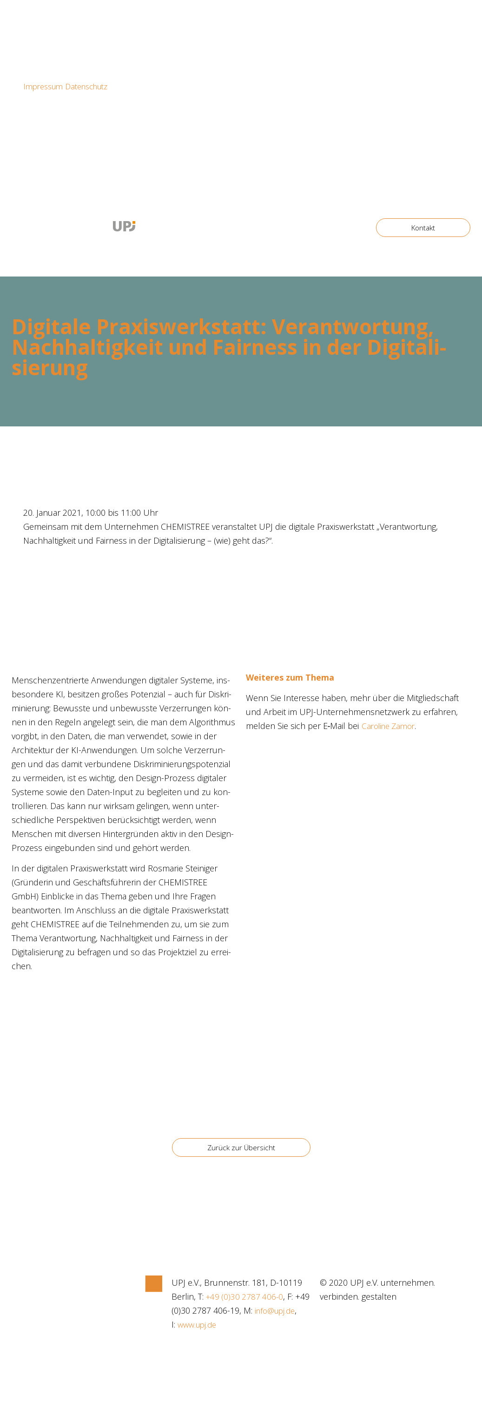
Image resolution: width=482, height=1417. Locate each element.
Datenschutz (93, 86)
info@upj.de (205, 1324)
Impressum (45, 86)
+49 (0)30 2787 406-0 (246, 1296)
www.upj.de (258, 1324)
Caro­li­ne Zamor (391, 725)
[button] (422, 227)
